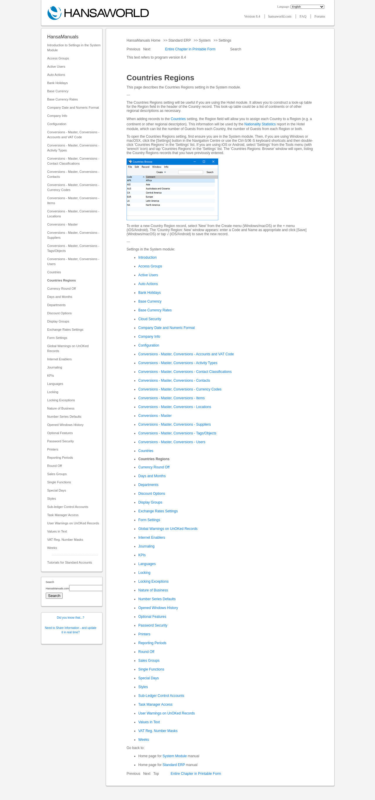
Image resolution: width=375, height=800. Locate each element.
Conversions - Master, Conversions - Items (73, 200)
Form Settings (57, 338)
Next (147, 49)
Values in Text (57, 531)
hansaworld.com (280, 16)
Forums (319, 16)
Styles (51, 498)
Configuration (56, 124)
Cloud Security (149, 319)
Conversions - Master (62, 224)
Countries (54, 272)
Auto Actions (56, 74)
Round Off (54, 466)
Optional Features (60, 433)
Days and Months (59, 296)
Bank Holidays (57, 83)
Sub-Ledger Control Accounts (161, 696)
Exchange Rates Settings (65, 329)
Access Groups (58, 58)
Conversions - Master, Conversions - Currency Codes (73, 187)
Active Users (56, 66)
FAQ (303, 16)
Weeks (52, 548)
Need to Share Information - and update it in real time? (70, 630)
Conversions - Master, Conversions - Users (73, 261)
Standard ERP (179, 40)
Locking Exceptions (61, 400)
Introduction (147, 257)
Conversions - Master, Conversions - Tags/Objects (73, 248)
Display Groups (58, 321)
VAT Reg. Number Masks (65, 539)
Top (156, 774)
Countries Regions (61, 280)
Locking (52, 392)
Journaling (54, 367)
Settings (225, 40)
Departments (56, 305)
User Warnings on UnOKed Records (73, 523)
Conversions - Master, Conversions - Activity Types (73, 148)
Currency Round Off (61, 288)
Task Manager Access (63, 515)
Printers (52, 449)
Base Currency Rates (62, 99)
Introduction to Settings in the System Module (73, 47)
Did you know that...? (70, 617)
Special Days (56, 490)
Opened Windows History (65, 425)
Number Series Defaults (64, 416)
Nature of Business (60, 408)
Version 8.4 (252, 16)
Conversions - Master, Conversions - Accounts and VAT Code (73, 134)
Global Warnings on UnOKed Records (67, 348)
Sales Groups (57, 474)
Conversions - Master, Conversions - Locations (73, 213)
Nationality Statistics (260, 124)
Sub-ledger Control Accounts (67, 507)
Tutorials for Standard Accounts (69, 562)
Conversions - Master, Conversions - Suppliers (73, 235)
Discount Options (59, 313)
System (205, 40)
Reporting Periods (60, 457)
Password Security (60, 441)
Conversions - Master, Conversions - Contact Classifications (73, 161)
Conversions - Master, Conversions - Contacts (73, 174)
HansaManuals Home (144, 40)
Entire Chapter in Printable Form (190, 49)
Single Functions (59, 482)
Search (235, 49)
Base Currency (58, 91)
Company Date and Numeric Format (73, 107)
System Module (175, 756)
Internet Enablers (59, 359)
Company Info (57, 115)
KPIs (50, 375)
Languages (55, 383)
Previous (134, 49)
